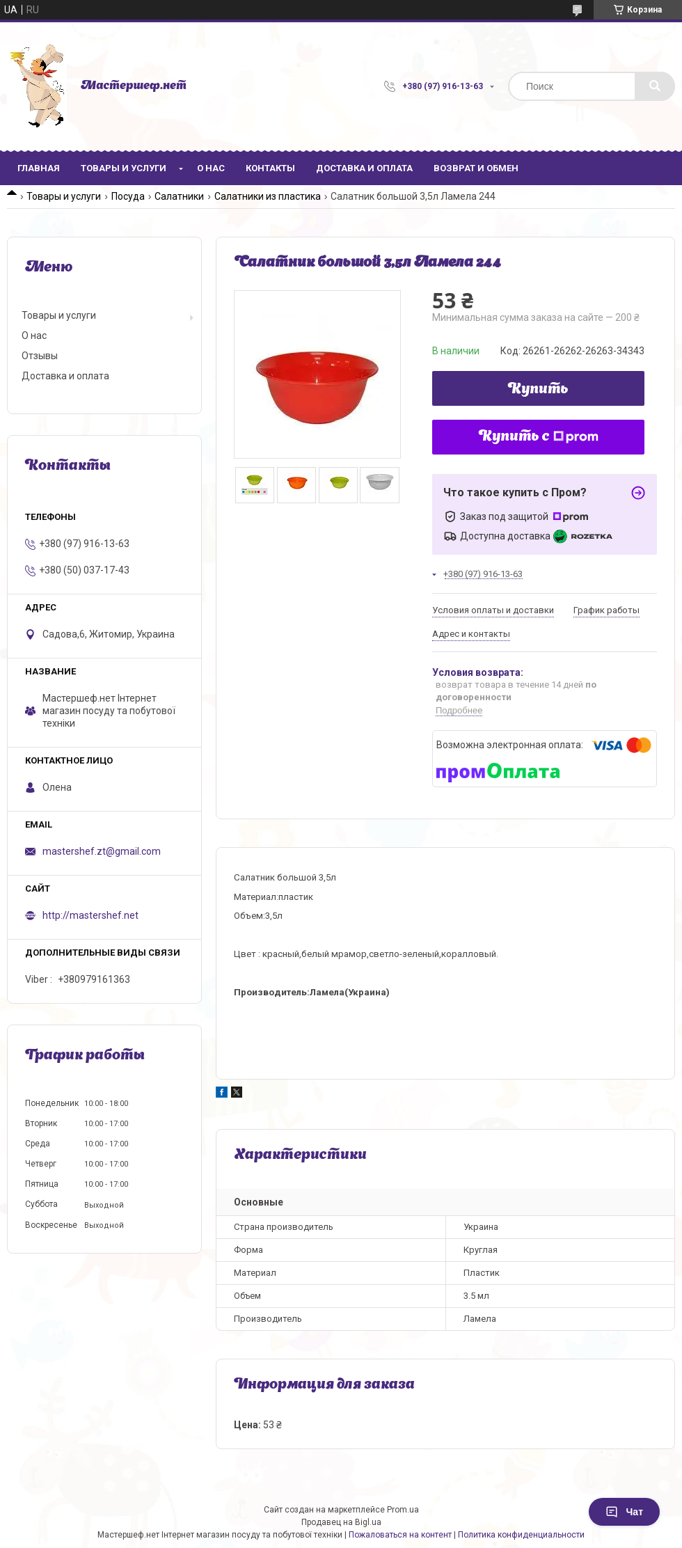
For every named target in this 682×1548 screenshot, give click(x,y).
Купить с (538, 437)
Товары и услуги (123, 168)
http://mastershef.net (90, 915)
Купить (538, 390)
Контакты (270, 168)
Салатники (179, 196)
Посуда (128, 196)
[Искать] (655, 86)
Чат (624, 1512)
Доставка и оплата (364, 168)
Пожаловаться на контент (400, 1535)
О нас (211, 168)
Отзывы (40, 355)
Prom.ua (403, 1510)
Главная (38, 168)
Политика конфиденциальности (521, 1535)
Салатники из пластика (267, 196)
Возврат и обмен (476, 168)
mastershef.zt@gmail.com (101, 851)
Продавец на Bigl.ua (341, 1522)
